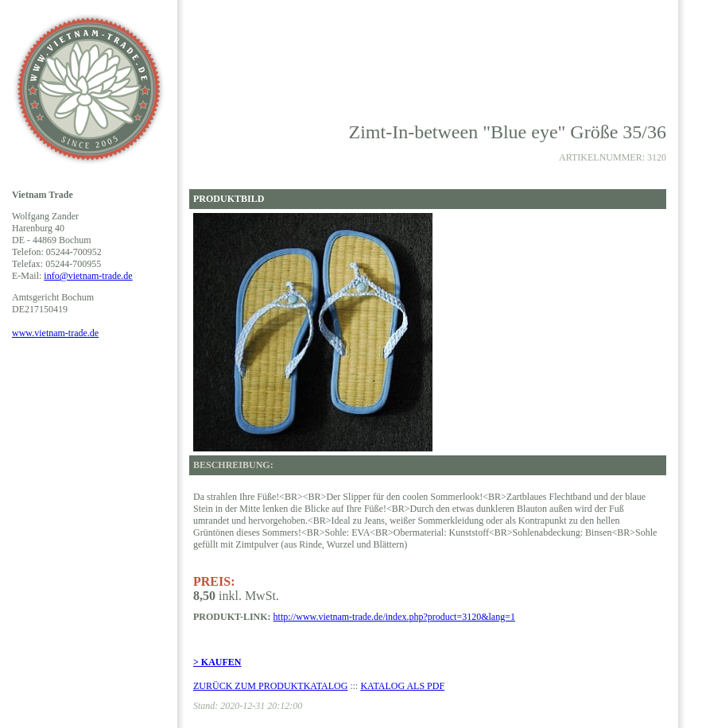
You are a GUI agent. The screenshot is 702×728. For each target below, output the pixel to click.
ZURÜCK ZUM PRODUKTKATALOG (270, 685)
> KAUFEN (217, 662)
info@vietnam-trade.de (88, 275)
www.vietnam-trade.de (55, 333)
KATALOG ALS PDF (402, 685)
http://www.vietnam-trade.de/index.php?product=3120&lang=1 (394, 616)
